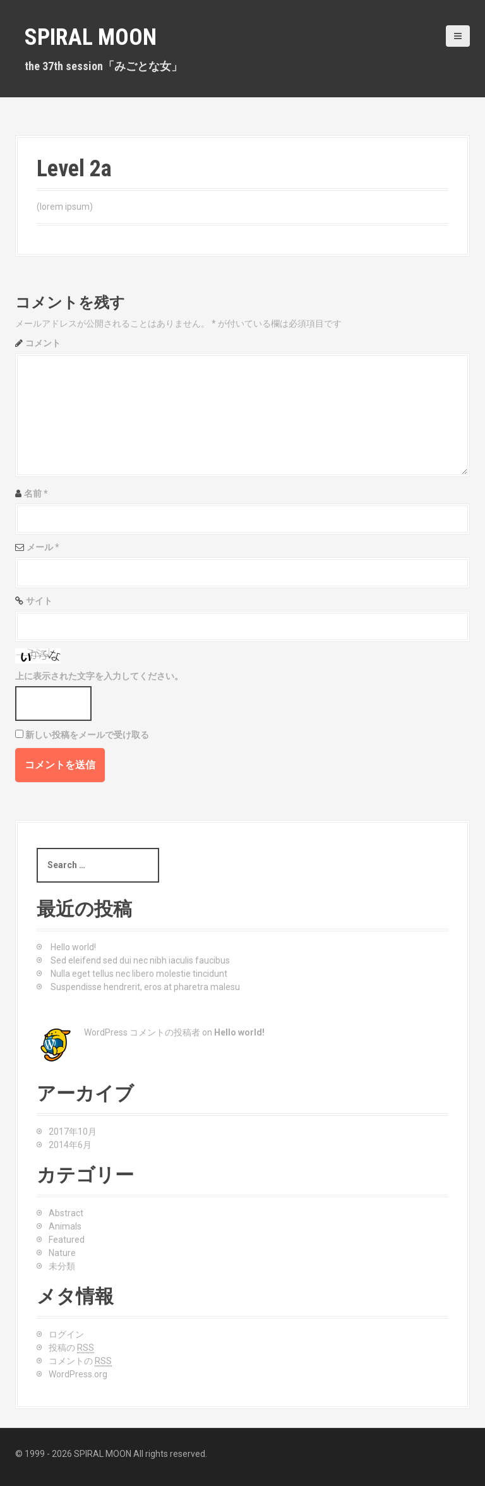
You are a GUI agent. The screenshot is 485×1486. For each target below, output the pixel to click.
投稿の (71, 1348)
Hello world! (73, 947)
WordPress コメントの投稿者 (142, 1032)
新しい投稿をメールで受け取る (87, 735)
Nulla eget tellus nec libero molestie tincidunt (139, 974)
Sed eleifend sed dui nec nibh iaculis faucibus (140, 960)
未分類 (62, 1266)
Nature (62, 1253)
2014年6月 (70, 1145)
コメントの (80, 1361)
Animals (65, 1226)
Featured (67, 1240)
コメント (43, 343)
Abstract (66, 1213)
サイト (39, 601)
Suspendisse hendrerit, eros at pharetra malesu (145, 987)
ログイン (66, 1334)
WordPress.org (78, 1374)
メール (43, 547)
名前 (36, 493)
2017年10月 (73, 1132)
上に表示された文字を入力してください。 (99, 676)
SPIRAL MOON (91, 37)
